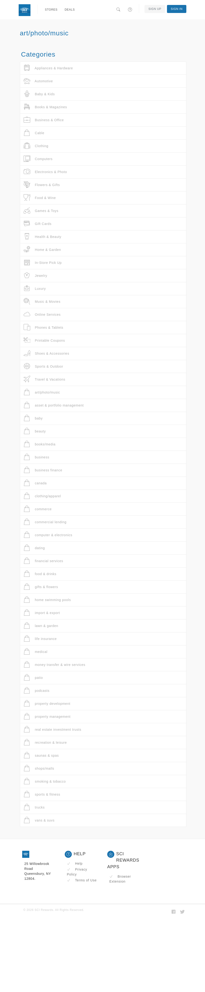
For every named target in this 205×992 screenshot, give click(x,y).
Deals (70, 9)
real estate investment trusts (52, 729)
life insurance (40, 638)
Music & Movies (42, 301)
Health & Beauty (42, 236)
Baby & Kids (39, 94)
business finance (43, 470)
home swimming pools (47, 599)
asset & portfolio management (54, 405)
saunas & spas (41, 755)
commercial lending (45, 522)
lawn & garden (41, 625)
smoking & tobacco (45, 781)
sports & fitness (42, 794)
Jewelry (35, 275)
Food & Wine (40, 197)
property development (47, 703)
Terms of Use (82, 880)
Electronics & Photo (45, 171)
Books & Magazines (45, 107)
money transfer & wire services (54, 664)
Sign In (177, 9)
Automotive (38, 81)
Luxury (35, 288)
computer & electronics (48, 535)
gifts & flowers (41, 586)
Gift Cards (37, 223)
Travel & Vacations (44, 379)
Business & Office (44, 120)
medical (35, 651)
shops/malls (39, 768)
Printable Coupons (44, 340)
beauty (35, 431)
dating (34, 548)
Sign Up (154, 9)
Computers (38, 158)
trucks (34, 807)
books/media (40, 444)
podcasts (36, 690)
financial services (43, 560)
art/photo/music (42, 392)
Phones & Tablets (43, 327)
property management (47, 716)
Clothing (36, 145)
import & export (42, 612)
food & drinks (40, 573)
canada (35, 483)
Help (75, 863)
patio (33, 677)
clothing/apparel (42, 496)
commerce (38, 509)
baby (33, 418)
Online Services (42, 314)
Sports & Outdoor (43, 366)
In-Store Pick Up (43, 262)
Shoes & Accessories (46, 353)
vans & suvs (39, 820)
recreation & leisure (45, 742)
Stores (51, 9)
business (36, 457)
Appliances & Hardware (48, 68)
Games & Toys (41, 210)
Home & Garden (42, 249)
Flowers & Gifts (42, 184)
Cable (34, 133)
